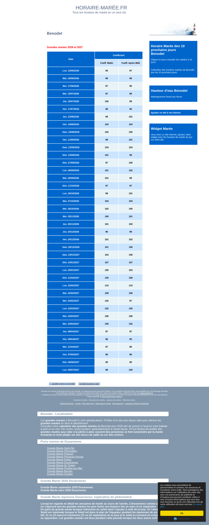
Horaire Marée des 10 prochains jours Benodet (168, 49)
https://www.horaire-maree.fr (112, 396)
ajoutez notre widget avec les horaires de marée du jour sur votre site (172, 137)
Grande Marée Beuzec (60, 471)
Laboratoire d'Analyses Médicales (137, 403)
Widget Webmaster (67, 403)
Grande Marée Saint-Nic (61, 448)
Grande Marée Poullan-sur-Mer (64, 468)
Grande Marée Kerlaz (59, 459)
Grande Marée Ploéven (60, 454)
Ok (181, 513)
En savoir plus (177, 506)
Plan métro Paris (88, 403)
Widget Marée (162, 128)
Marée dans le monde (103, 403)
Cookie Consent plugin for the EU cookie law (182, 519)
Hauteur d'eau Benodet (169, 90)
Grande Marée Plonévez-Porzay (65, 456)
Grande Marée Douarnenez (62, 462)
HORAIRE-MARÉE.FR (101, 8)
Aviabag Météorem (146, 393)
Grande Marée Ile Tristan (61, 465)
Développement (117, 403)
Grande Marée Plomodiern (62, 451)
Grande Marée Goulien (60, 474)
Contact (78, 403)
